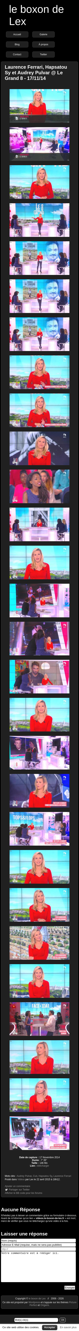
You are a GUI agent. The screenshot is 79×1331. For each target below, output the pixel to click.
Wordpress (35, 1308)
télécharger (43, 1165)
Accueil (17, 34)
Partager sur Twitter (19, 1189)
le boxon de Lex (37, 1304)
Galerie (43, 34)
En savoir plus (68, 1327)
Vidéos (21, 1179)
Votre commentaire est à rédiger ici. (38, 1269)
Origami (44, 1311)
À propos (43, 44)
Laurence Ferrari (62, 1176)
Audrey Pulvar (24, 1176)
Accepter (49, 1327)
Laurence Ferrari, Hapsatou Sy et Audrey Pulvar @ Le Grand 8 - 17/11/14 (36, 72)
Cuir (35, 1176)
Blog (17, 44)
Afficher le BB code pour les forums (23, 1193)
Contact (17, 54)
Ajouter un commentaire (17, 1186)
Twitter (43, 54)
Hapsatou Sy (45, 1176)
